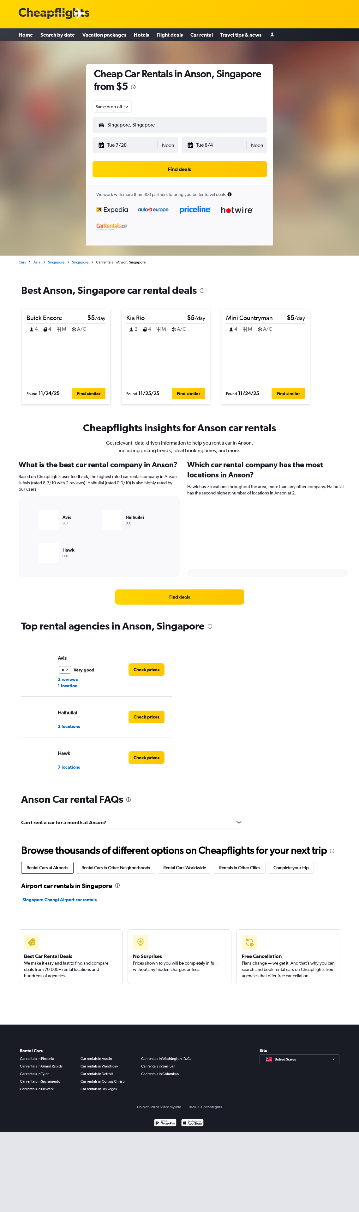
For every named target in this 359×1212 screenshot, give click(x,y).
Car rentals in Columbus (160, 1074)
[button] (127, 145)
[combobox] (112, 106)
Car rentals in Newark (37, 1089)
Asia (36, 262)
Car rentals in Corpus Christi (103, 1081)
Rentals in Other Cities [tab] (239, 867)
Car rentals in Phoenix (37, 1058)
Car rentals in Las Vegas (99, 1089)
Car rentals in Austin (96, 1058)
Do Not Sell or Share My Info (159, 1107)
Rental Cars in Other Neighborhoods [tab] (115, 867)
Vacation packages (104, 35)
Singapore (56, 262)
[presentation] (133, 87)
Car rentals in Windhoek (99, 1066)
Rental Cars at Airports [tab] (47, 867)
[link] (179, 597)
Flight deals (170, 35)
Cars (22, 262)
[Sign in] (272, 35)
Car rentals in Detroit (97, 1074)
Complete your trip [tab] (290, 867)
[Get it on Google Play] (165, 1123)
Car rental (201, 35)
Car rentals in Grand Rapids (41, 1066)
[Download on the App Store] (192, 1123)
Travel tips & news (240, 35)
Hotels (141, 35)
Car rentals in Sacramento (40, 1081)
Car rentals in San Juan (158, 1066)
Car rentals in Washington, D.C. (166, 1058)
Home (26, 35)
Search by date (57, 35)
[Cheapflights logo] (54, 14)
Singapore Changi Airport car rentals (59, 899)
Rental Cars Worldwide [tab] (184, 867)
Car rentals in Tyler (34, 1074)
